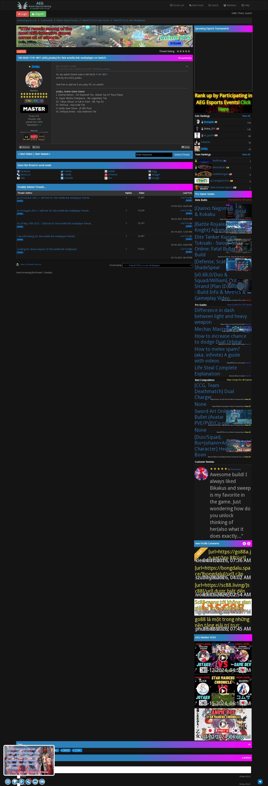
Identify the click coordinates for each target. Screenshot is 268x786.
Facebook (23, 171)
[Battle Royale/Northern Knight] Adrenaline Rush (221, 227)
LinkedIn (67, 178)
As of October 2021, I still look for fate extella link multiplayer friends (53, 197)
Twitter (66, 171)
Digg (152, 171)
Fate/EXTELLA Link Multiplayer (129, 20)
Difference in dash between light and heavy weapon (221, 316)
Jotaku (106, 69)
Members (230, 5)
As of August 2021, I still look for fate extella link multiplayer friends (53, 210)
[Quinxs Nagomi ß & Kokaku (221, 211)
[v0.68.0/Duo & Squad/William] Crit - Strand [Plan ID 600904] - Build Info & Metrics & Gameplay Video (220, 286)
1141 (78, 750)
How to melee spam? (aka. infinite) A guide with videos (217, 355)
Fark (21, 178)
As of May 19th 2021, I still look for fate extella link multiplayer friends (54, 223)
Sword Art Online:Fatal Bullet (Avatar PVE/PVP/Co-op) (219, 417)
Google (153, 178)
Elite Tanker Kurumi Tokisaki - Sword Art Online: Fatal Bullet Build (216, 246)
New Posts (196, 5)
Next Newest (41, 154)
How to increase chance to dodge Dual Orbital (220, 339)
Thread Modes (185, 58)
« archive (246, 757)
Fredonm (205, 142)
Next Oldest (26, 154)
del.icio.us (24, 174)
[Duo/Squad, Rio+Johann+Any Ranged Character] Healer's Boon (221, 446)
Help (245, 5)
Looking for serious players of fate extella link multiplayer (47, 249)
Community (47, 20)
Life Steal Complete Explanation (216, 370)
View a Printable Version (30, 264)
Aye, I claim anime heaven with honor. (30, 772)
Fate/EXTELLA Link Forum (95, 20)
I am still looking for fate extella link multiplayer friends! (46, 236)
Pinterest (111, 174)
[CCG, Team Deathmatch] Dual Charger (214, 391)
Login (22, 14)
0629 (66, 750)
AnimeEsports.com (27, 20)
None (200, 404)
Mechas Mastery (212, 329)
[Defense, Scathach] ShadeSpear (216, 264)
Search (213, 5)
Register (38, 14)
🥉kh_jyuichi (207, 135)
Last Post (21, 51)
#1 (187, 66)
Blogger (154, 174)
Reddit (110, 171)
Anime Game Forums (67, 20)
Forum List (177, 5)
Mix (108, 178)
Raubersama (236, 469)
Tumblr (66, 174)
